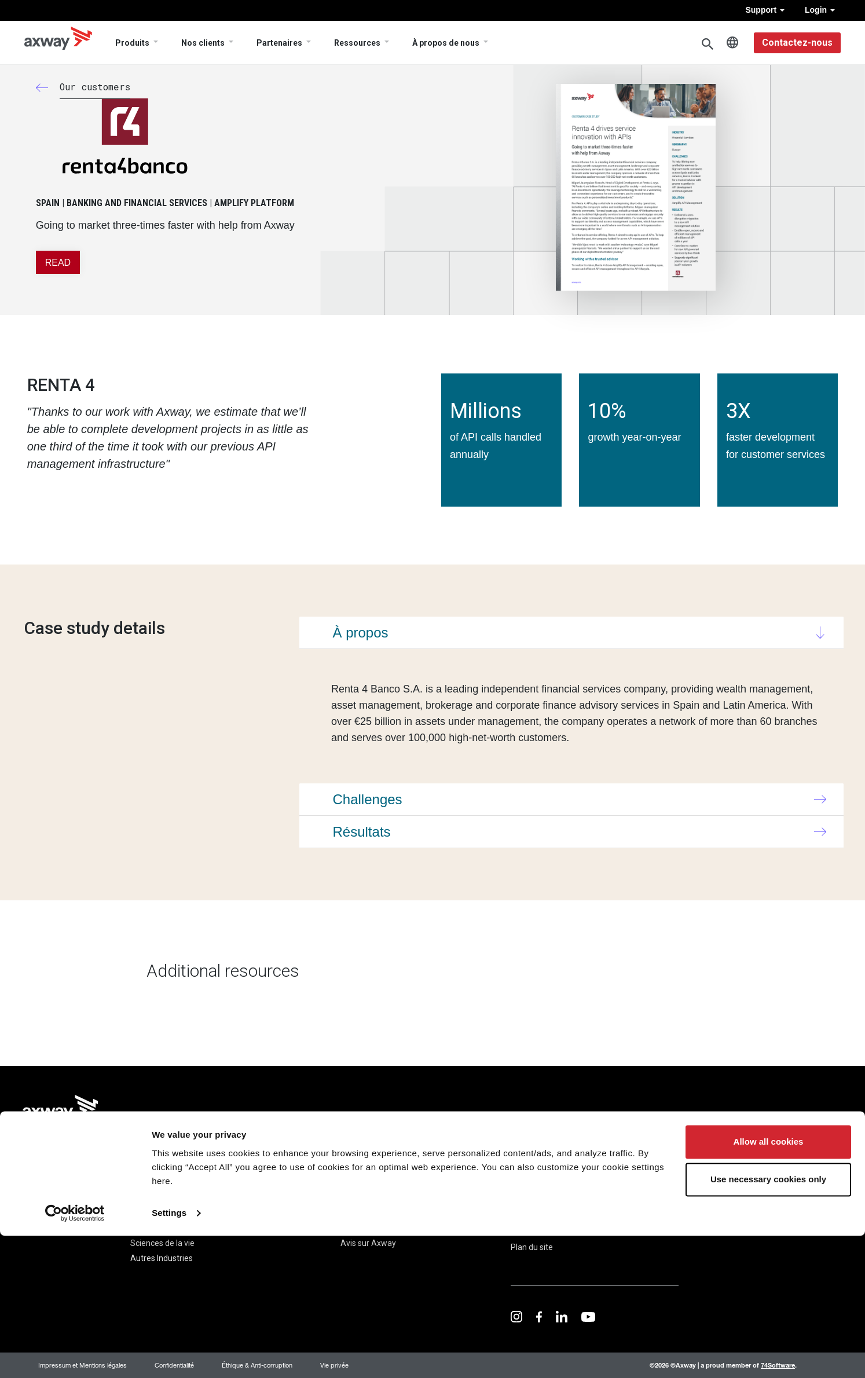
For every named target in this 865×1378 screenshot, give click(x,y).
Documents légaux (545, 1225)
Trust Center (610, 1161)
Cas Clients (278, 1183)
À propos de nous (445, 42)
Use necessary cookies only (768, 1321)
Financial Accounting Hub (70, 1213)
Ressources (357, 42)
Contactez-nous (797, 42)
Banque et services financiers (183, 1198)
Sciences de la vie (162, 1243)
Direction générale (373, 1213)
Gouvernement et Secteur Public (189, 1213)
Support (765, 9)
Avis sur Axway (368, 1243)
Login (820, 9)
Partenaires (279, 42)
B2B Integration (52, 1198)
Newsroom (360, 1198)
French (732, 43)
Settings (169, 1355)
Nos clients (203, 42)
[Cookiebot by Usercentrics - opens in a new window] (75, 1355)
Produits (132, 42)
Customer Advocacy (295, 1198)
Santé (141, 1228)
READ (58, 262)
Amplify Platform (56, 1183)
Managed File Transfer (65, 1228)
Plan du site (532, 1247)
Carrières (357, 1228)
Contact (525, 1204)
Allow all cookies (769, 1284)
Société (357, 1163)
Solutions (147, 1163)
